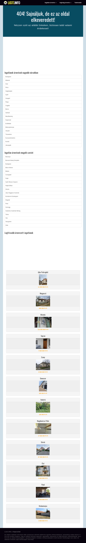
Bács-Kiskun (9, 167)
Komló (7, 141)
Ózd (6, 84)
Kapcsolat (17, 532)
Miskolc (7, 80)
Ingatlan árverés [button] (50, 2)
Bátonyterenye (9, 127)
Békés (7, 171)
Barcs (7, 109)
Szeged (7, 98)
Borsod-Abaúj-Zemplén (12, 160)
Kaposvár (8, 120)
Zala (6, 225)
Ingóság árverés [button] (65, 2)
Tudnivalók (77, 2)
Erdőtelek (8, 123)
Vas (6, 218)
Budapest (8, 76)
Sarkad (7, 112)
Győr (6, 94)
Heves (7, 189)
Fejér (6, 178)
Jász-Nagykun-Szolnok (12, 193)
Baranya (7, 156)
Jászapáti (8, 145)
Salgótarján (8, 91)
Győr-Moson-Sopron (11, 182)
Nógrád (7, 200)
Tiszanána (8, 134)
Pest (6, 203)
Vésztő (7, 131)
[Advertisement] (43, 54)
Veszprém (8, 221)
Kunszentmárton (10, 138)
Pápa (7, 102)
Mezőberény (9, 116)
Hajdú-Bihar (8, 185)
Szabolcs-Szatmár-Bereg (12, 211)
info (14, 2)
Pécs (6, 87)
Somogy (7, 207)
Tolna (7, 214)
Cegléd (7, 105)
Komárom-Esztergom (11, 196)
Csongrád (8, 174)
